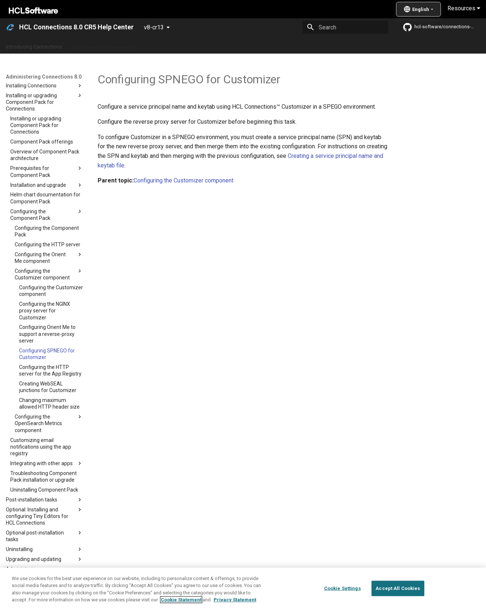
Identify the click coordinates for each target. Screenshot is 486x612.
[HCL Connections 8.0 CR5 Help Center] (10, 27)
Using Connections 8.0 (249, 45)
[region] (243, 590)
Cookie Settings (342, 588)
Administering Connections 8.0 (179, 45)
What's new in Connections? (103, 45)
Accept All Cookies (398, 588)
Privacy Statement (235, 599)
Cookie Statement (181, 599)
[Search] (345, 27)
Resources (463, 8)
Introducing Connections (34, 45)
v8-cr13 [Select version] (154, 27)
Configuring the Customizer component (183, 180)
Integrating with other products (319, 45)
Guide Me (374, 45)
